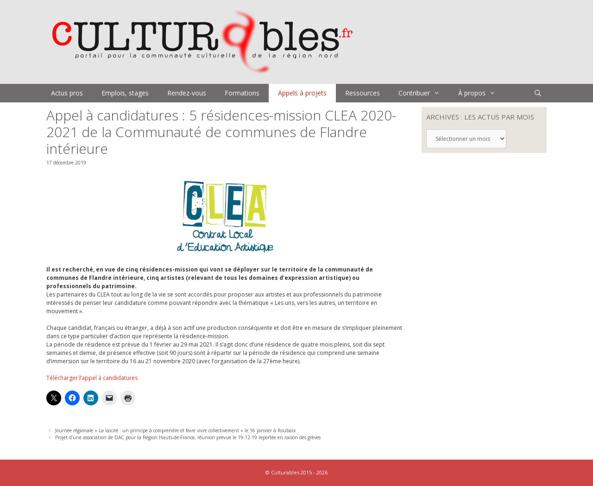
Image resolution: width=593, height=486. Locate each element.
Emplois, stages (125, 92)
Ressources (362, 92)
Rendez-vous (186, 92)
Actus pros (67, 92)
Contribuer (423, 93)
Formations (242, 92)
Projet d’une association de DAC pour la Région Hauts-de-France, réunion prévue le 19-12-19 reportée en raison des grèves (188, 437)
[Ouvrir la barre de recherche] (537, 93)
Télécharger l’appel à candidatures (92, 378)
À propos (481, 93)
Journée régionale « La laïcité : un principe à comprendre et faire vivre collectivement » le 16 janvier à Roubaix (175, 430)
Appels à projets (302, 92)
